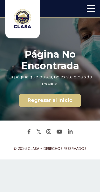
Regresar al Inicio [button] (50, 100)
